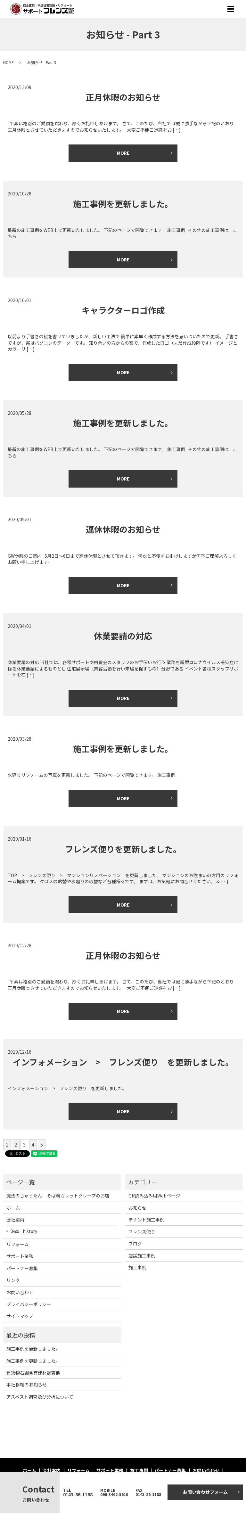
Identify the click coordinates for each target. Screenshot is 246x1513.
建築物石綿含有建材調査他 (33, 1372)
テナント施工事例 (146, 1219)
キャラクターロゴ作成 (123, 310)
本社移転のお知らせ (26, 1384)
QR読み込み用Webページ (154, 1195)
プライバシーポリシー (28, 1304)
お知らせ (137, 1208)
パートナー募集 (22, 1268)
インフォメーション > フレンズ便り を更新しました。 (123, 1062)
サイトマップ (19, 1316)
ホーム (13, 1208)
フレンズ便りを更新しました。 (123, 849)
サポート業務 (19, 1256)
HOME (8, 62)
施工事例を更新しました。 (123, 204)
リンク (13, 1280)
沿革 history (24, 1231)
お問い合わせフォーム (205, 1492)
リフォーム (17, 1244)
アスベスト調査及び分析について (39, 1397)
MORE (123, 153)
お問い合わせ (19, 1292)
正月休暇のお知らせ (123, 97)
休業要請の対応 (123, 636)
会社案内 (15, 1219)
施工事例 (137, 1267)
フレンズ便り (141, 1231)
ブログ (135, 1243)
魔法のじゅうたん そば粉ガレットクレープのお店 (57, 1195)
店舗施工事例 (141, 1255)
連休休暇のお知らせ (123, 529)
